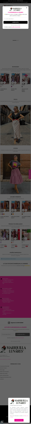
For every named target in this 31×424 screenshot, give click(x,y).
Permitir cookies (19, 420)
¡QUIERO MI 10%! (15, 22)
